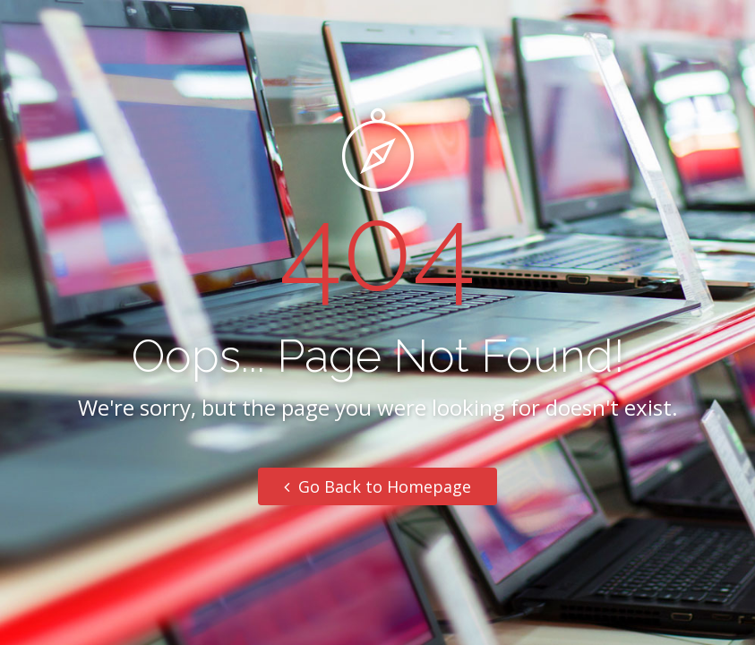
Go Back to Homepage (377, 486)
